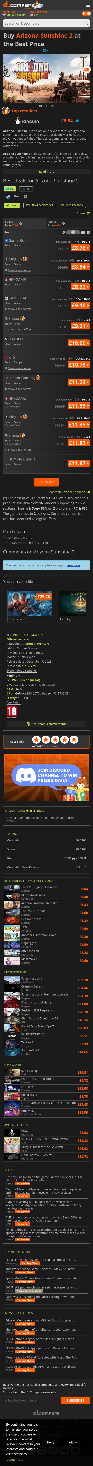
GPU (10, 702)
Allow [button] (73, 1442)
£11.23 (79, 382)
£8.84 (80, 266)
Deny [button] (50, 1442)
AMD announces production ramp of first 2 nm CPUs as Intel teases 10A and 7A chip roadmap (43, 1227)
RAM (10, 698)
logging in (73, 565)
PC (10, 189)
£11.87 (79, 463)
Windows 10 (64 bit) (26, 689)
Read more (46, 171)
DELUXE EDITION (72, 205)
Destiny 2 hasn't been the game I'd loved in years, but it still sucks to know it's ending (44, 1187)
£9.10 (80, 305)
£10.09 (79, 342)
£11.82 (79, 442)
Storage (12, 706)
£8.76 (80, 247)
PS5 (26, 189)
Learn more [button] (15, 1459)
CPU (9, 693)
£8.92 (80, 286)
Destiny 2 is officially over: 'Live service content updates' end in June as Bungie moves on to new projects (44, 1200)
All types (12, 205)
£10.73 (79, 364)
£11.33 (79, 405)
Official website (17, 648)
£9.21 (80, 325)
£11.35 (79, 424)
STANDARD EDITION (39, 205)
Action (28, 652)
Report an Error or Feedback (69, 492)
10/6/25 (30, 674)
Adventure (41, 652)
